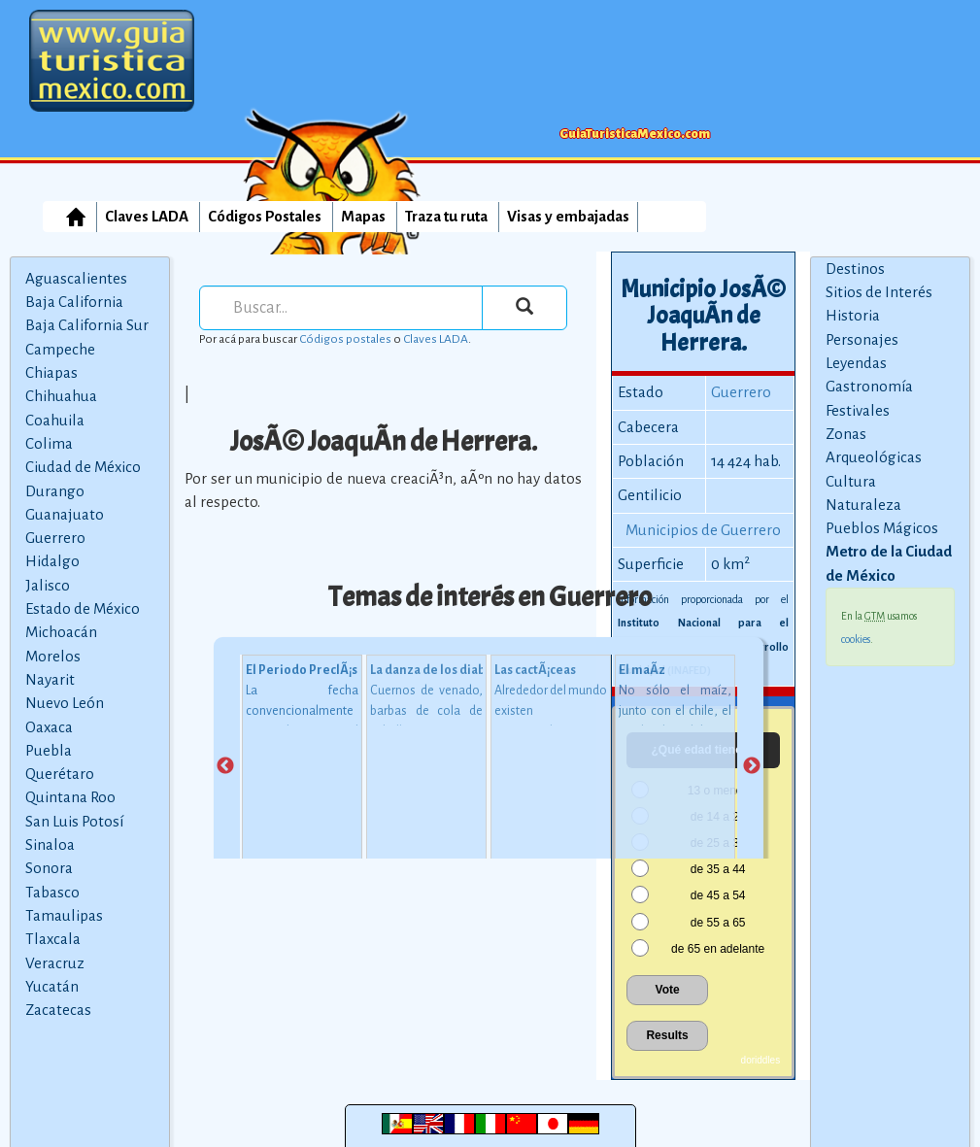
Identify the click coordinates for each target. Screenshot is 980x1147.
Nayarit (50, 679)
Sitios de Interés (879, 292)
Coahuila (54, 420)
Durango (54, 491)
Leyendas (856, 362)
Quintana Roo (70, 797)
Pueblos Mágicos (882, 528)
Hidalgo (52, 561)
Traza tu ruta (446, 216)
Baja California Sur (87, 325)
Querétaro (59, 773)
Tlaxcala (53, 938)
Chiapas (51, 372)
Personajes (862, 339)
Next (751, 766)
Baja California (74, 301)
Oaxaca (49, 727)
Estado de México (82, 608)
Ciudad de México (83, 466)
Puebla (48, 750)
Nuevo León (64, 702)
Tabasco (52, 892)
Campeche (60, 349)
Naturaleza (863, 504)
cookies (855, 639)
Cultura (851, 481)
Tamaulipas (64, 915)
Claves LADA (146, 216)
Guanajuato (64, 514)
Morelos (53, 656)
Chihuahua (61, 396)
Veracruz (54, 963)
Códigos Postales (264, 216)
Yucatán (52, 986)
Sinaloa (50, 844)
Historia (853, 315)
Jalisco (47, 585)
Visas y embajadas (568, 216)
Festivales (858, 410)
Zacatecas (58, 1009)
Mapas (363, 216)
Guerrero (55, 537)
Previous (225, 766)
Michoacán (61, 632)
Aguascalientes (76, 278)
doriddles (761, 1060)
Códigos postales (345, 339)
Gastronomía (869, 386)
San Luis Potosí (74, 821)
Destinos (855, 268)
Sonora (49, 868)
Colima (49, 443)
